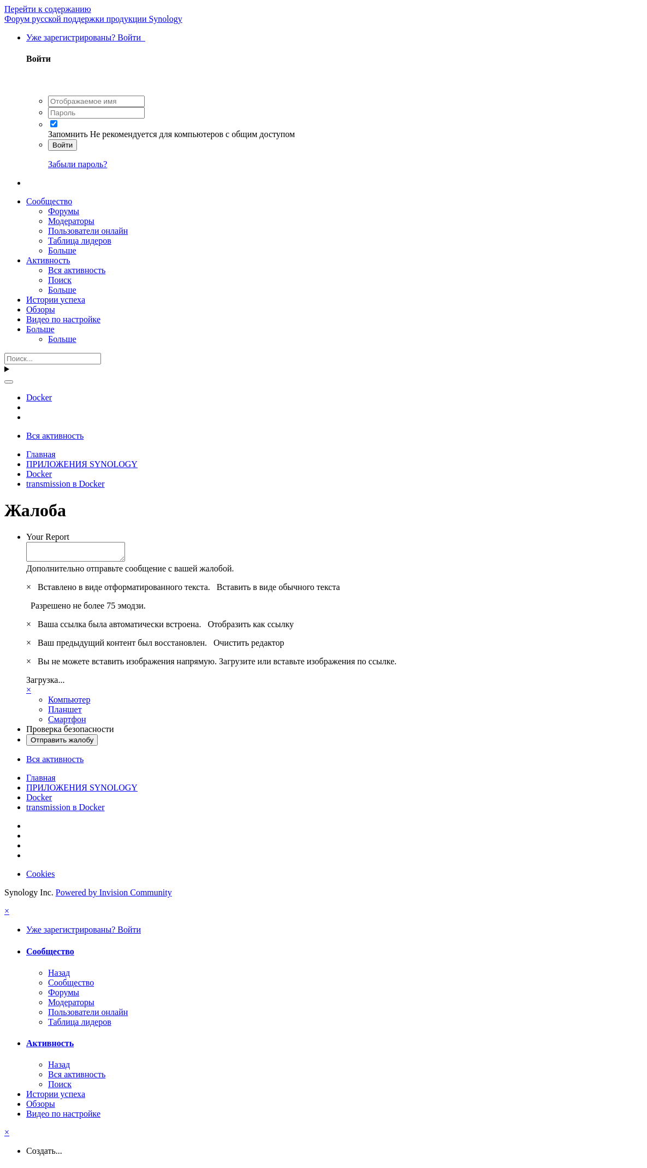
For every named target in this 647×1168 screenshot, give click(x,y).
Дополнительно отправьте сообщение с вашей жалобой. (130, 571)
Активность (48, 260)
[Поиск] (52, 358)
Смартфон (67, 722)
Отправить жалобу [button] (62, 743)
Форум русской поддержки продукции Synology (93, 18)
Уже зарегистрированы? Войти (85, 37)
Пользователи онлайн (88, 230)
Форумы (63, 211)
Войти (62, 145)
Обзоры (40, 309)
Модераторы (71, 221)
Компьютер (69, 702)
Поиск (60, 280)
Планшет (65, 712)
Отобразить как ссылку (250, 627)
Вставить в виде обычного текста (278, 590)
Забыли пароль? (77, 164)
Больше (62, 250)
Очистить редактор (248, 646)
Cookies (40, 877)
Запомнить (68, 134)
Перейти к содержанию (47, 9)
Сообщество (49, 201)
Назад (59, 976)
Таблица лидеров (79, 240)
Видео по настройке (63, 319)
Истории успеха (55, 299)
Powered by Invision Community (114, 895)
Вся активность (76, 270)
